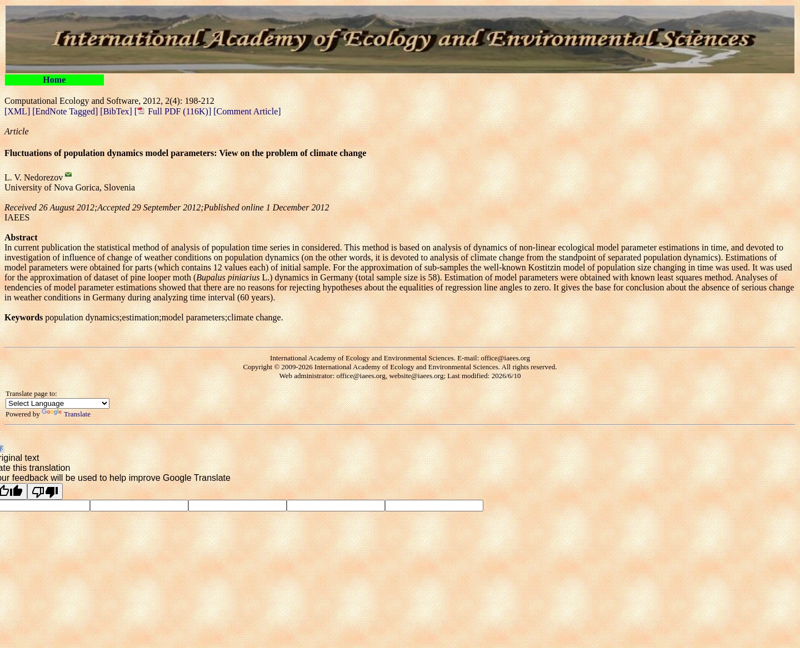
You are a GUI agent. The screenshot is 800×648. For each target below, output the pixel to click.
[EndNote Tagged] (66, 111)
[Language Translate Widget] (57, 403)
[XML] (18, 111)
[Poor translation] (45, 491)
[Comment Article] (246, 111)
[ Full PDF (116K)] (172, 111)
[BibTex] (117, 111)
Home (54, 79)
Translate (66, 414)
